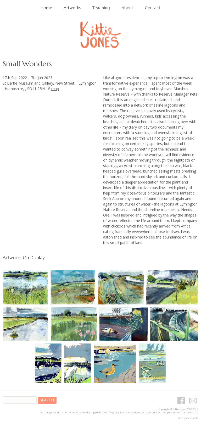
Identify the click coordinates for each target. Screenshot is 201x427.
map (55, 88)
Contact (152, 7)
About (127, 7)
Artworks (72, 7)
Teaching (101, 7)
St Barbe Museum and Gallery (28, 83)
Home (46, 7)
